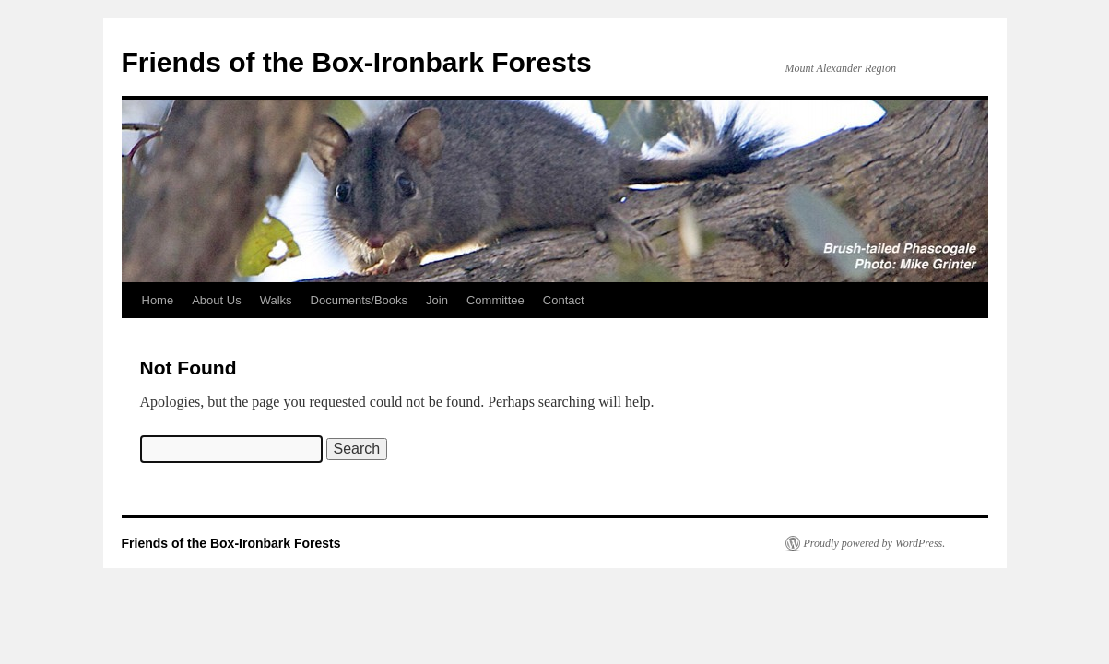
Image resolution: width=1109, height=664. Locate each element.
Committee (495, 300)
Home (158, 300)
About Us (216, 300)
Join (437, 300)
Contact (563, 300)
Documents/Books (359, 300)
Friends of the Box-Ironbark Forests (357, 62)
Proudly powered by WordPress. (875, 543)
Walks (276, 300)
